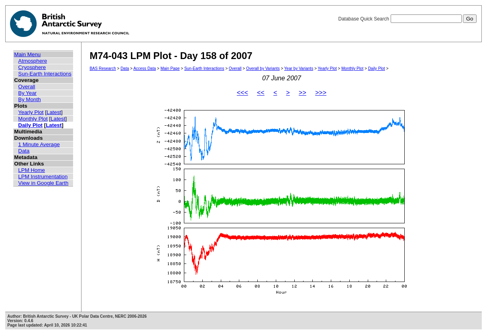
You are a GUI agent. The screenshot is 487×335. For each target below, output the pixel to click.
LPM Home (31, 170)
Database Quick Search (407, 19)
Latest (54, 112)
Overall (26, 87)
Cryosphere (32, 67)
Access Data (144, 68)
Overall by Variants (263, 68)
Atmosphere (32, 61)
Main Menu (27, 54)
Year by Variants (298, 68)
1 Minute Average (39, 144)
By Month (29, 99)
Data (23, 151)
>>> (320, 92)
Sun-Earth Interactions (44, 74)
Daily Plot (30, 125)
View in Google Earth (43, 183)
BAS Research (103, 68)
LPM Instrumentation (42, 177)
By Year (27, 93)
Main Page (170, 68)
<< (261, 92)
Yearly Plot (30, 112)
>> (302, 92)
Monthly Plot (32, 119)
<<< (242, 92)
